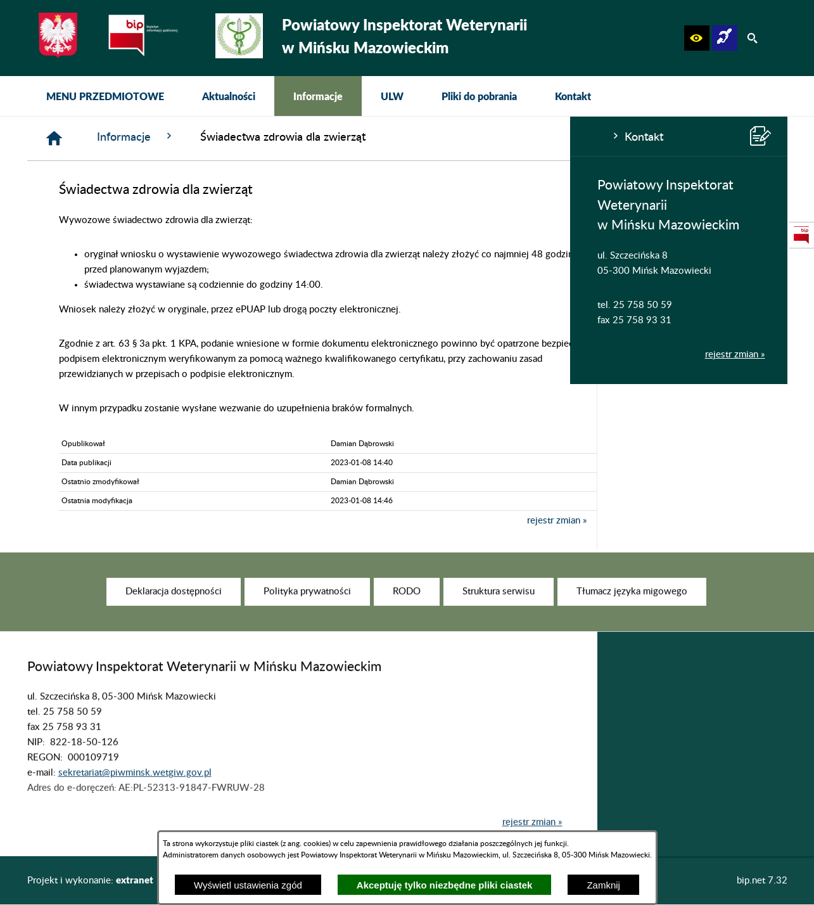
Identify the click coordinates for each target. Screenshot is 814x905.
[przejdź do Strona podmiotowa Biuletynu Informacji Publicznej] (801, 235)
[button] (696, 38)
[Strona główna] (245, 138)
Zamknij (603, 885)
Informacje (327, 136)
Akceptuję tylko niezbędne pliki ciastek (445, 885)
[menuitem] (105, 96)
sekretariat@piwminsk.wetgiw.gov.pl (135, 789)
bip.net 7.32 (762, 880)
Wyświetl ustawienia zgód (248, 885)
